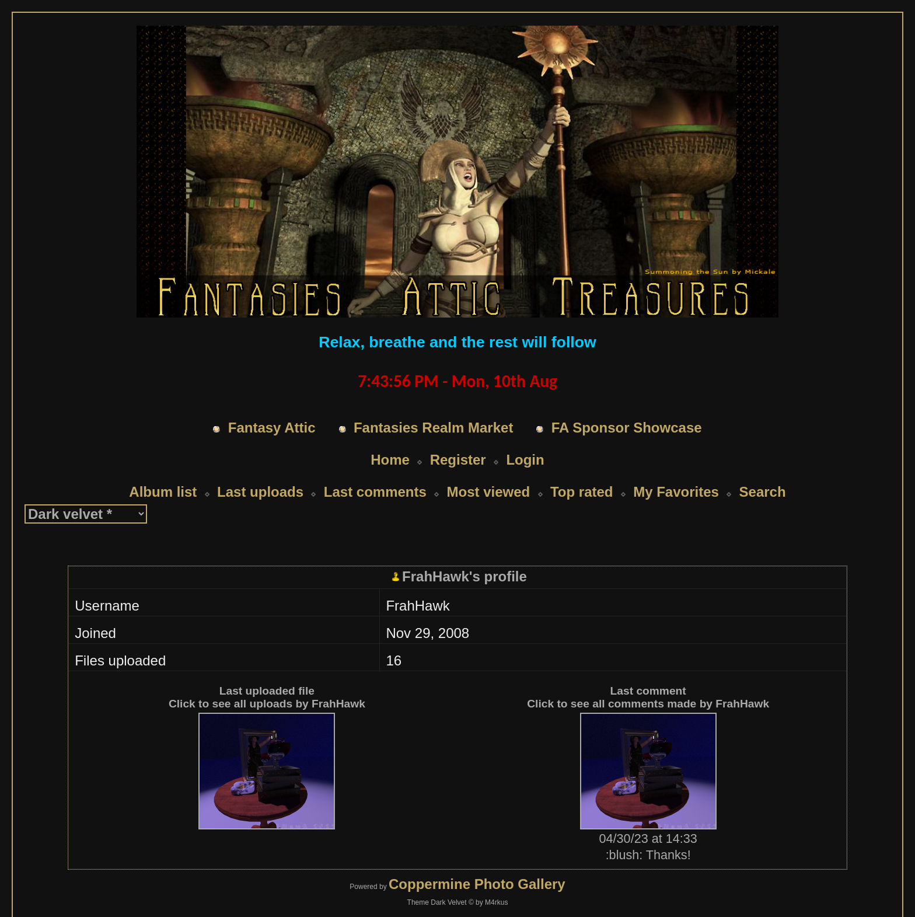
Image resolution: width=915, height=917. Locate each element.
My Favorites (676, 469)
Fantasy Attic (272, 405)
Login (525, 437)
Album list (163, 469)
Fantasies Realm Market (433, 405)
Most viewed (488, 469)
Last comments (375, 469)
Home (390, 437)
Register (458, 437)
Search (762, 469)
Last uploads (260, 469)
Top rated (581, 469)
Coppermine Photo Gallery (477, 862)
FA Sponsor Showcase (626, 405)
